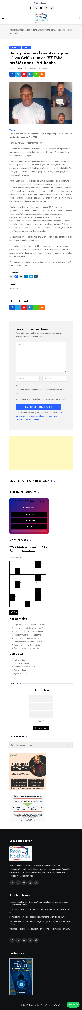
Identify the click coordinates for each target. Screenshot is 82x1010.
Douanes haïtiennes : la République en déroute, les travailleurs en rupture (40, 929)
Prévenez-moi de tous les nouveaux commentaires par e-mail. (40, 391)
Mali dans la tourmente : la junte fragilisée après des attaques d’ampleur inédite (40, 922)
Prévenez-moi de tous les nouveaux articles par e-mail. (41, 399)
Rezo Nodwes (17, 68)
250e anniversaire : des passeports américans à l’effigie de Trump (37, 917)
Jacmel (29, 526)
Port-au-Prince (29, 520)
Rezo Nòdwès (54, 1005)
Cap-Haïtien (29, 514)
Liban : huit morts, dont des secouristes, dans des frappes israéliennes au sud (39, 910)
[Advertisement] (41, 453)
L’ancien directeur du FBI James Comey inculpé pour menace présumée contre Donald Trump (40, 903)
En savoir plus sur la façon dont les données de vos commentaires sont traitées (39, 416)
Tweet (12, 130)
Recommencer (41, 728)
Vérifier (14, 612)
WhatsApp (73, 1004)
